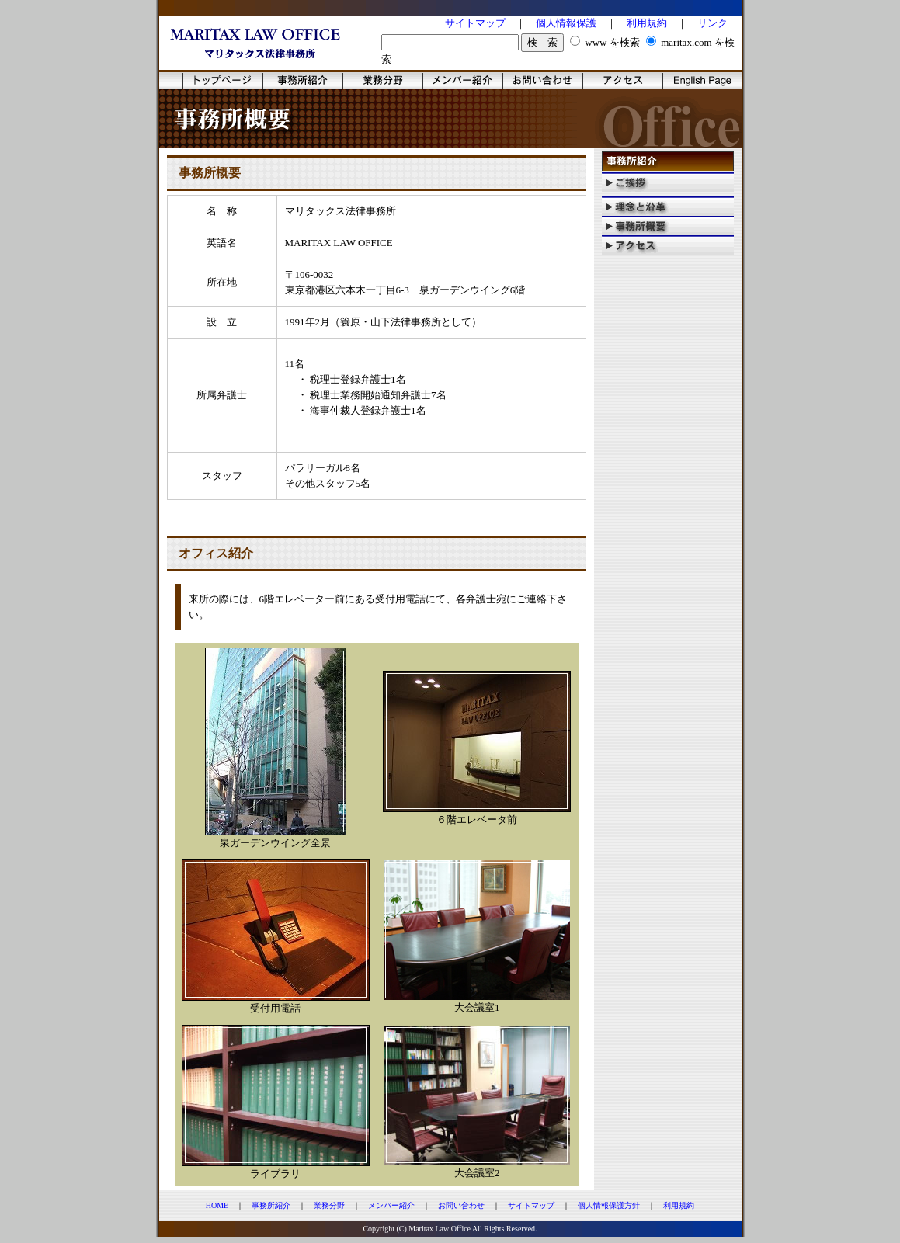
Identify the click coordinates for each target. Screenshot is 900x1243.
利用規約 (647, 23)
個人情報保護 (566, 23)
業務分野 (329, 1205)
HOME (217, 1205)
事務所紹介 (271, 1205)
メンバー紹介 (391, 1205)
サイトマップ (475, 23)
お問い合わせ (461, 1205)
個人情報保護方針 (609, 1205)
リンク (712, 23)
